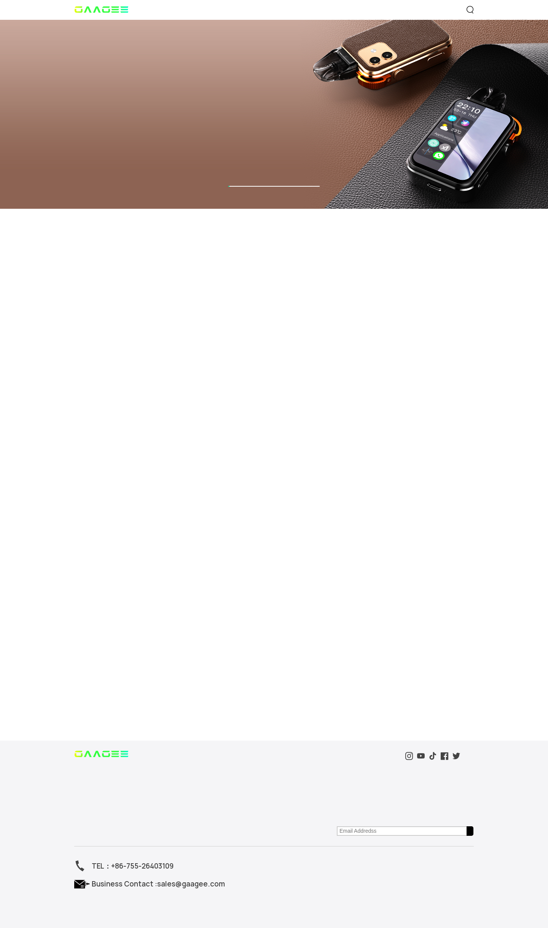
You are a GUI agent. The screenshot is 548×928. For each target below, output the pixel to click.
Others (81, 604)
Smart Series (87, 594)
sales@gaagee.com (172, 672)
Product (193, 10)
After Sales (262, 615)
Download (261, 594)
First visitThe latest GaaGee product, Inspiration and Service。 (366, 603)
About (176, 579)
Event (265, 10)
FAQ (255, 604)
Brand (334, 10)
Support (406, 10)
